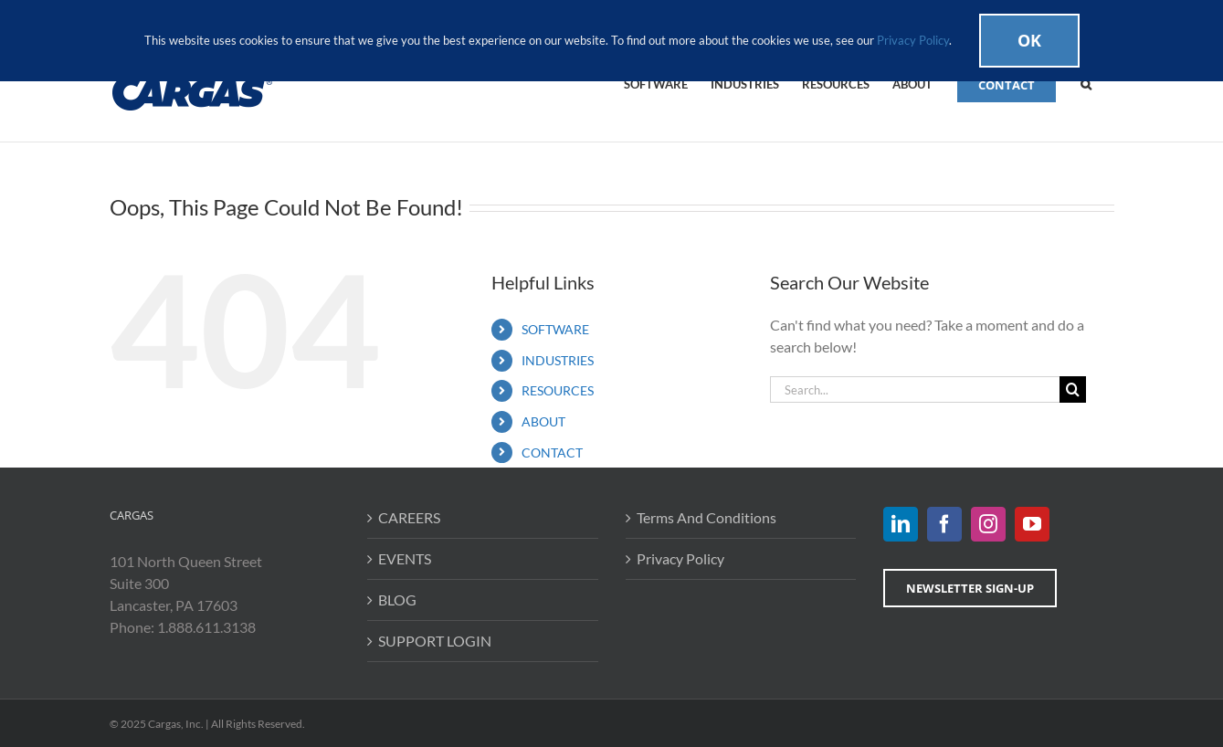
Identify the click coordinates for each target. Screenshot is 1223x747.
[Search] (1073, 389)
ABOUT (543, 421)
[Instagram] (988, 524)
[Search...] (915, 389)
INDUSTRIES (558, 360)
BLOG (397, 599)
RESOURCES (558, 390)
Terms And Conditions (706, 517)
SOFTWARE (555, 329)
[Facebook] (944, 524)
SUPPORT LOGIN (434, 640)
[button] (1086, 83)
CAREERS (409, 517)
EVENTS (404, 558)
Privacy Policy (680, 558)
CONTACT (552, 452)
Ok (1029, 40)
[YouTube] (1032, 524)
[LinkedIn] (900, 524)
